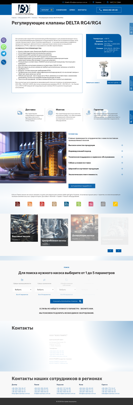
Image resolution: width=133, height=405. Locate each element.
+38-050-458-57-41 (19, 391)
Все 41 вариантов (22, 294)
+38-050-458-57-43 (41, 391)
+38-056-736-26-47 (19, 389)
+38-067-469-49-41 (19, 393)
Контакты (82, 10)
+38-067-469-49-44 (109, 393)
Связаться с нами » (92, 82)
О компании (61, 10)
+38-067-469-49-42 (86, 393)
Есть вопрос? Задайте (82, 186)
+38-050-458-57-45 (64, 391)
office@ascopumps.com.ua (78, 2)
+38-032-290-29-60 (41, 389)
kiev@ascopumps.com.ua (87, 395)
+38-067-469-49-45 (64, 393)
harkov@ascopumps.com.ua (66, 395)
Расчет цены (113, 82)
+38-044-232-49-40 (86, 389)
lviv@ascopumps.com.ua (42, 395)
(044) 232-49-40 (110, 10)
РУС (115, 2)
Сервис (72, 10)
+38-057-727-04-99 (64, 389)
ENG (119, 2)
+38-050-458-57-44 (109, 391)
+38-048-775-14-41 (108, 389)
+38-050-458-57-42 (86, 391)
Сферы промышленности (22, 281)
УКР (111, 2)
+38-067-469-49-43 (41, 393)
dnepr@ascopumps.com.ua (21, 395)
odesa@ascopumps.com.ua (110, 395)
